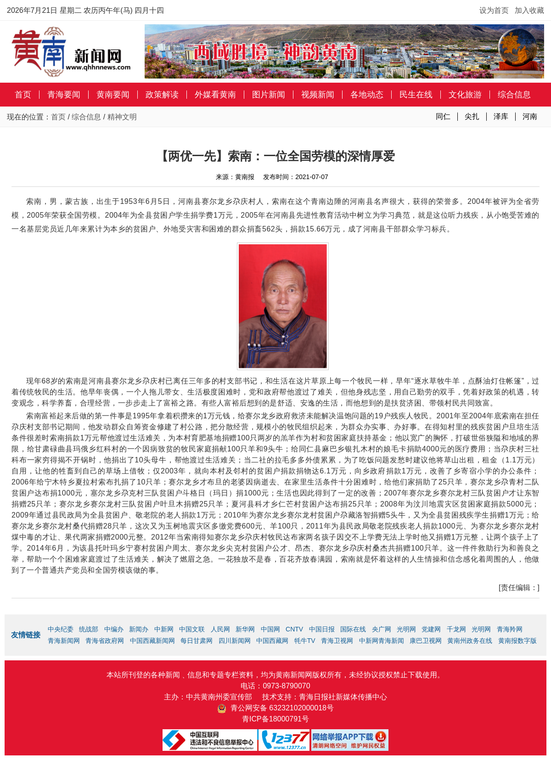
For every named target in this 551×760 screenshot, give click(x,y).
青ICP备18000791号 (275, 719)
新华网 (245, 629)
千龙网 (456, 629)
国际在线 (353, 629)
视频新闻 (317, 94)
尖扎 (472, 116)
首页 (23, 94)
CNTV (294, 629)
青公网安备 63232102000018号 (275, 708)
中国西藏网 (272, 640)
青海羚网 (510, 629)
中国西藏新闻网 (152, 640)
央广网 (381, 629)
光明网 (406, 629)
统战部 (88, 629)
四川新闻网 (235, 640)
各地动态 (366, 94)
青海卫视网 (337, 640)
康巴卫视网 (426, 640)
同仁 (443, 116)
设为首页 (494, 10)
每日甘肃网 (196, 640)
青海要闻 (63, 94)
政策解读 (162, 94)
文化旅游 (465, 94)
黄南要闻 (112, 94)
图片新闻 (268, 94)
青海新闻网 (64, 640)
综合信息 (514, 94)
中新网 (164, 629)
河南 (530, 116)
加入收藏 (529, 10)
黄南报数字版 (517, 640)
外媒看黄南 (215, 94)
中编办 (114, 629)
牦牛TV (304, 640)
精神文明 (122, 117)
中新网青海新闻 (381, 640)
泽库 (501, 116)
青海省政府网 (104, 640)
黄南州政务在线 (469, 640)
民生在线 (416, 94)
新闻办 (138, 629)
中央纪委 (60, 629)
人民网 (220, 629)
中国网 (270, 629)
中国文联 (192, 629)
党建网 (431, 629)
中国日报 (322, 629)
